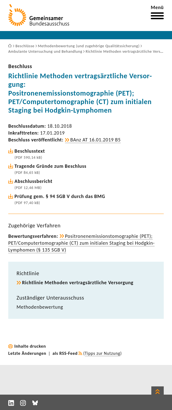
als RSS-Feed (65, 353)
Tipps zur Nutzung (102, 353)
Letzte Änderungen (27, 353)
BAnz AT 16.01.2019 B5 (95, 140)
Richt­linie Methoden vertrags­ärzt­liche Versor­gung (77, 283)
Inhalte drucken (30, 346)
